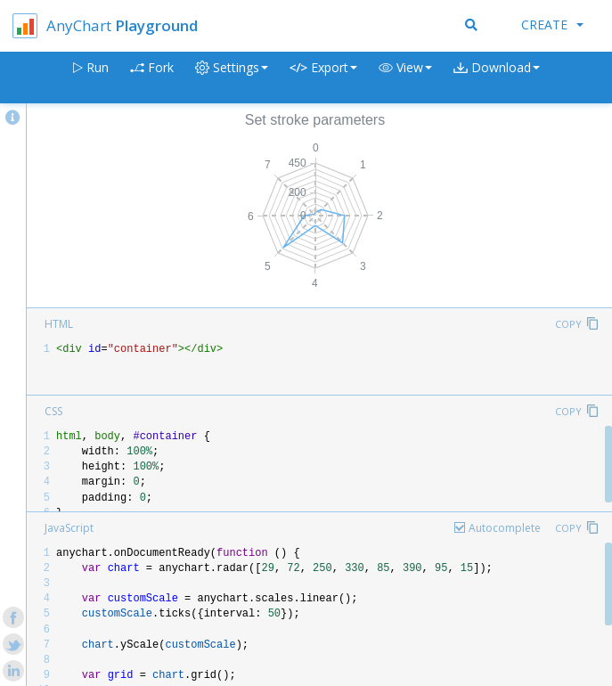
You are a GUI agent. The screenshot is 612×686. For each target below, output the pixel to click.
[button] (405, 78)
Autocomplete (505, 527)
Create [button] (552, 24)
